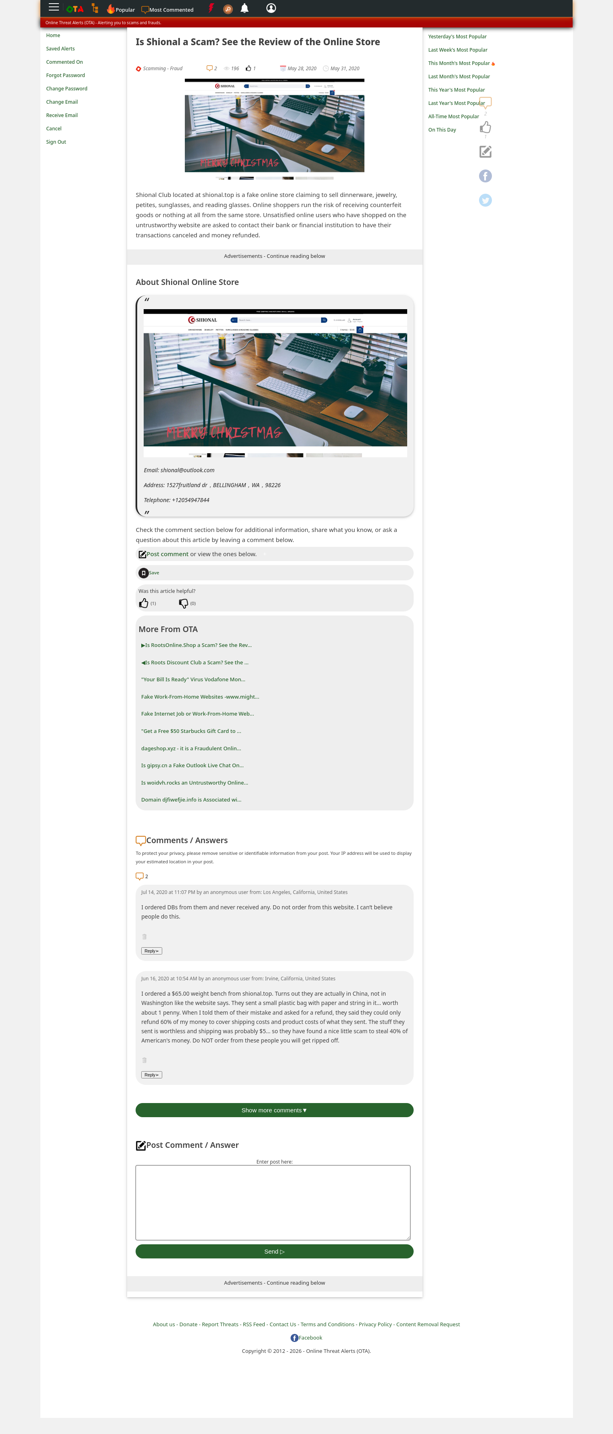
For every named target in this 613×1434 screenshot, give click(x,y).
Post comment (163, 554)
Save (148, 572)
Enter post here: (274, 1161)
